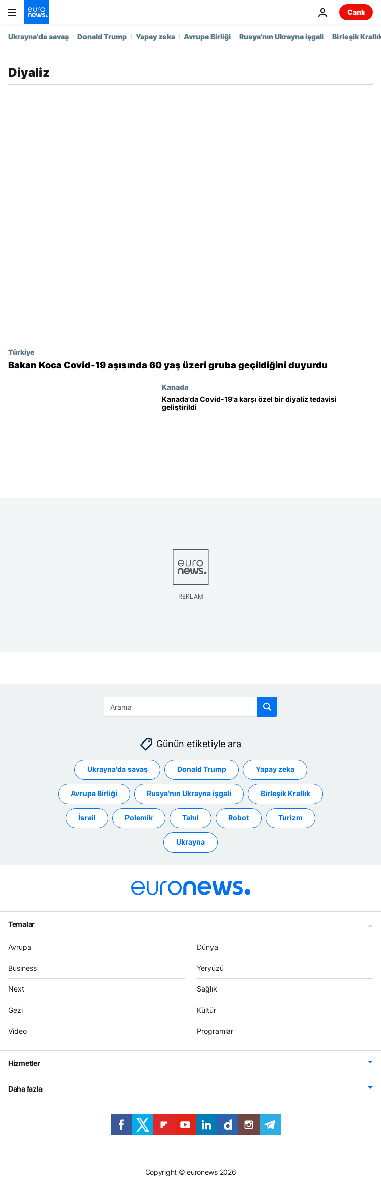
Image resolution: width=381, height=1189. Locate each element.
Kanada (175, 387)
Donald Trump (102, 36)
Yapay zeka (155, 36)
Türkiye (21, 352)
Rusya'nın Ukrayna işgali (281, 36)
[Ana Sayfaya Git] (36, 12)
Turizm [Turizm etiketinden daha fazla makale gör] (290, 817)
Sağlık (207, 988)
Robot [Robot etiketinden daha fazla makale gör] (238, 817)
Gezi (15, 1010)
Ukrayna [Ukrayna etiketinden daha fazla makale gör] (190, 841)
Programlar (215, 1031)
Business (22, 967)
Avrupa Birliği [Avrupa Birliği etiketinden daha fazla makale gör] (94, 793)
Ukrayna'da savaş (38, 36)
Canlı (356, 12)
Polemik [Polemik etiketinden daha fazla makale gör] (139, 817)
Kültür (206, 1010)
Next (16, 988)
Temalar (21, 924)
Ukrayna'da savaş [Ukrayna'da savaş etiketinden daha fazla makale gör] (117, 769)
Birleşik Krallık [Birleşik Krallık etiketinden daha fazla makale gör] (285, 793)
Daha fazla (25, 1088)
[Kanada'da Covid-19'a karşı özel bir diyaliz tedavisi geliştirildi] (267, 438)
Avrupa (19, 947)
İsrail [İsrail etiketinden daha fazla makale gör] (87, 817)
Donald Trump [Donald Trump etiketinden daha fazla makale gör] (201, 769)
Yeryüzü (210, 967)
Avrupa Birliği (207, 36)
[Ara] (190, 707)
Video (17, 1031)
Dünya (207, 947)
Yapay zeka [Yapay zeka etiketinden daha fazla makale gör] (275, 769)
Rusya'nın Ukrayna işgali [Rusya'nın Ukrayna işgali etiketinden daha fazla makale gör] (189, 793)
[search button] (267, 707)
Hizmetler (24, 1063)
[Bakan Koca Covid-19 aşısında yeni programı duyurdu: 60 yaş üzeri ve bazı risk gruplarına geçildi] (190, 365)
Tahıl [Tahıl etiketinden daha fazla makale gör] (190, 817)
